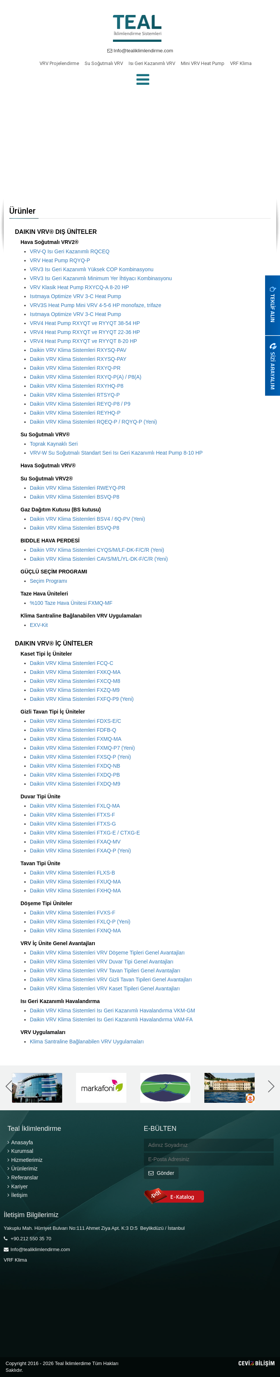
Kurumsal (20, 1151)
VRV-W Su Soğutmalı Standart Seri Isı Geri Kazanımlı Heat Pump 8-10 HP (116, 453)
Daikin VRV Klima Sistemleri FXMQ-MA (76, 739)
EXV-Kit (39, 625)
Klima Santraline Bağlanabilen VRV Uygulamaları (87, 1042)
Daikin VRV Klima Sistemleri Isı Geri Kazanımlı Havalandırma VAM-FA (111, 1019)
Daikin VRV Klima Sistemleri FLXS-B (72, 873)
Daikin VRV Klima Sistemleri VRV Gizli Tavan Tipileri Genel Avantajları (111, 980)
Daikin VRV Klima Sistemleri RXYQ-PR (75, 368)
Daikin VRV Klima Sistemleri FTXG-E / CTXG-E (85, 833)
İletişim (17, 1195)
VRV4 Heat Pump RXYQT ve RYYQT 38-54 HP (85, 323)
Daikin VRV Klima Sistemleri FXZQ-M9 (75, 690)
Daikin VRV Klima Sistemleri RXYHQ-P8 (76, 386)
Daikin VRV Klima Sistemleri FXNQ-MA (75, 931)
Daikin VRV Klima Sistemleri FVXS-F (72, 913)
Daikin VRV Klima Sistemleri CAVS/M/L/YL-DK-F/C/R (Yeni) (99, 559)
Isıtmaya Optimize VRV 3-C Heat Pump (75, 296)
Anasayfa (20, 1142)
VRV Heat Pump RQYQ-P (60, 260)
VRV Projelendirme (59, 63)
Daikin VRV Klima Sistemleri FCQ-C (71, 663)
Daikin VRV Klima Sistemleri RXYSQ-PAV (78, 350)
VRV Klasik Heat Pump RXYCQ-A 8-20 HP (79, 287)
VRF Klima (241, 63)
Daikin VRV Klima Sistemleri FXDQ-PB (75, 775)
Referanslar (22, 1177)
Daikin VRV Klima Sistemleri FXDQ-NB (75, 766)
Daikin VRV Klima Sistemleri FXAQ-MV (75, 842)
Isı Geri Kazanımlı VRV (152, 63)
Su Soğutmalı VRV (104, 63)
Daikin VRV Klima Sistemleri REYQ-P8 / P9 (80, 404)
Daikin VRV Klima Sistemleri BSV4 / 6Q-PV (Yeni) (87, 519)
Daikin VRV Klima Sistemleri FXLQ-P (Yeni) (80, 922)
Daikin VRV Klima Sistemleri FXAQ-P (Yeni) (80, 851)
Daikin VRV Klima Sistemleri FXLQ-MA (75, 806)
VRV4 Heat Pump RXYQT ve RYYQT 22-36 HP (85, 332)
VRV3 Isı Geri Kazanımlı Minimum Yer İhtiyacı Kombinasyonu (101, 278)
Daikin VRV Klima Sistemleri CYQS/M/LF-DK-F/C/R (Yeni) (97, 550)
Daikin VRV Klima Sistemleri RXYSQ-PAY (78, 359)
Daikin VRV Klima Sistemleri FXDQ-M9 (75, 784)
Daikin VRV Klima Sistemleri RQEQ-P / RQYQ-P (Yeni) (93, 422)
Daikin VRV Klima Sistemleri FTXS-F (72, 815)
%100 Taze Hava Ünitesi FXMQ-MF (71, 603)
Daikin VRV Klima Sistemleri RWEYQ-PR (77, 488)
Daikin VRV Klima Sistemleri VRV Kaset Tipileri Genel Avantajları (105, 988)
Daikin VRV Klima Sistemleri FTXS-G (73, 824)
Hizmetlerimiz (25, 1160)
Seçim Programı (48, 581)
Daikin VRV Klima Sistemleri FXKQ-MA (75, 672)
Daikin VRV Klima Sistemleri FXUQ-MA (75, 882)
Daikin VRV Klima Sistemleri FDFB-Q (73, 730)
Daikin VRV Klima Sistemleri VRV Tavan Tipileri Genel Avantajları (105, 971)
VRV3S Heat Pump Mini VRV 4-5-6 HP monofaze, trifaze (95, 305)
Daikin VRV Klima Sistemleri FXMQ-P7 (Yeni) (82, 748)
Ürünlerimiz (22, 1169)
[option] (41, 1088)
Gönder (161, 1173)
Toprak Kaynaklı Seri (54, 444)
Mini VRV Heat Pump (202, 63)
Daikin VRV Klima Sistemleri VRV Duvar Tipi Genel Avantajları (101, 962)
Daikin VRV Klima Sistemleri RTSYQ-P (75, 395)
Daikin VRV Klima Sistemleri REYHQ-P (75, 413)
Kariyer (17, 1186)
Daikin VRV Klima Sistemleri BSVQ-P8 (74, 497)
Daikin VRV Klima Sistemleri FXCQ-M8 (75, 681)
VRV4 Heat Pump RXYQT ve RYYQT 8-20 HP (83, 341)
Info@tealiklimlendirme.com (140, 50)
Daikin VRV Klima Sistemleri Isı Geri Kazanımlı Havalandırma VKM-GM (112, 1011)
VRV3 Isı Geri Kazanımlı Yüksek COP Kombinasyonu (92, 269)
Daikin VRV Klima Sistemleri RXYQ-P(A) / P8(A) (85, 377)
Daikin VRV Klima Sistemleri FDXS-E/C (75, 721)
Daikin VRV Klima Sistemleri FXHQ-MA (75, 891)
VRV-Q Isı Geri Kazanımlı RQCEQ (70, 251)
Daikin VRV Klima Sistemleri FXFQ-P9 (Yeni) (82, 699)
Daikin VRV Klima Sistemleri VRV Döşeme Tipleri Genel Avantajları (107, 953)
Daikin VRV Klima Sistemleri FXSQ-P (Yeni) (80, 757)
